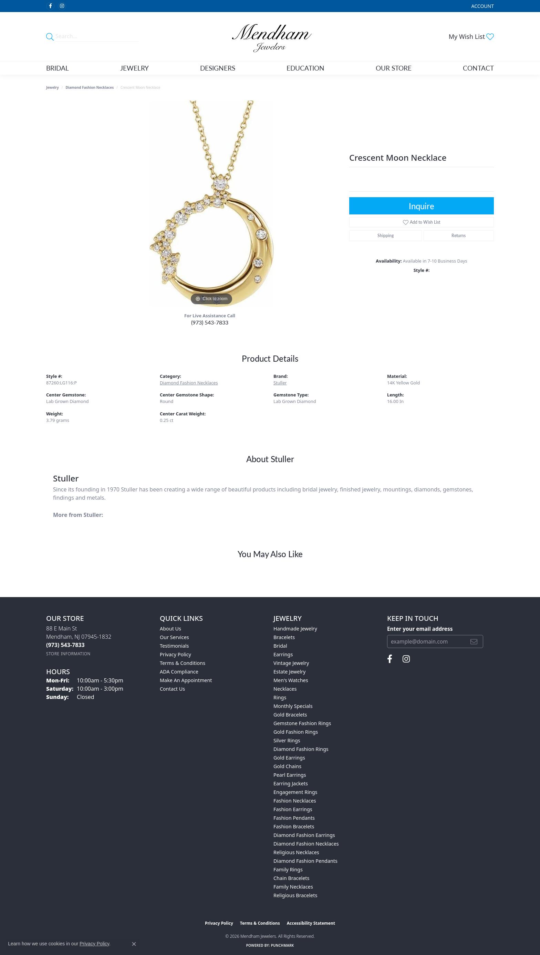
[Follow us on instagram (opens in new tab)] (62, 6)
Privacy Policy (175, 654)
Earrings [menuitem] (283, 654)
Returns (458, 235)
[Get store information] (68, 654)
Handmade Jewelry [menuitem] (295, 628)
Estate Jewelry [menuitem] (289, 671)
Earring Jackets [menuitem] (290, 783)
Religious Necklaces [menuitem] (296, 852)
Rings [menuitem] (279, 697)
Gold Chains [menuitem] (287, 766)
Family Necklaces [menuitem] (293, 886)
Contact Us (172, 689)
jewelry (52, 87)
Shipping (385, 235)
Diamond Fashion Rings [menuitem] (301, 749)
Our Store (394, 68)
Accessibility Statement (311, 923)
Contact (478, 68)
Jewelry (134, 68)
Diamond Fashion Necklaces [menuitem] (306, 843)
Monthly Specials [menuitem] (293, 706)
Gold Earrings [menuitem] (289, 757)
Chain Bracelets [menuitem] (291, 878)
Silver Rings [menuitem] (286, 740)
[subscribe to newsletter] (474, 641)
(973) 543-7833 (209, 322)
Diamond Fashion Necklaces (90, 87)
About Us (170, 628)
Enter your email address (420, 628)
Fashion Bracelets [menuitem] (293, 826)
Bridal (57, 68)
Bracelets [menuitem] (284, 637)
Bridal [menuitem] (280, 646)
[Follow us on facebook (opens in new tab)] (50, 6)
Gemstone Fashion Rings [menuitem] (302, 723)
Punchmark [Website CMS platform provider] (282, 945)
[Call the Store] (65, 645)
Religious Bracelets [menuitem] (295, 895)
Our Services (174, 637)
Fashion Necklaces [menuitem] (294, 800)
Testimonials (174, 646)
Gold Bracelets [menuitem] (290, 714)
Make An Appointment (186, 680)
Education (305, 68)
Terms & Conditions (182, 663)
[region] (211, 203)
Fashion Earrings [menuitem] (292, 809)
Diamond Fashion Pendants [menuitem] (305, 861)
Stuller (280, 383)
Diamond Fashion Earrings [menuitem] (304, 835)
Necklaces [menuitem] (285, 689)
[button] (482, 6)
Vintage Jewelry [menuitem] (291, 663)
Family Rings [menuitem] (288, 869)
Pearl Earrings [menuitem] (289, 775)
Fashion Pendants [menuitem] (294, 818)
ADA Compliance (179, 671)
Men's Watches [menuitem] (290, 680)
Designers (217, 68)
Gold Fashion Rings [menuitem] (295, 732)
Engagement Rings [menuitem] (295, 792)
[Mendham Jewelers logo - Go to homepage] (270, 36)
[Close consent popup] (134, 944)
